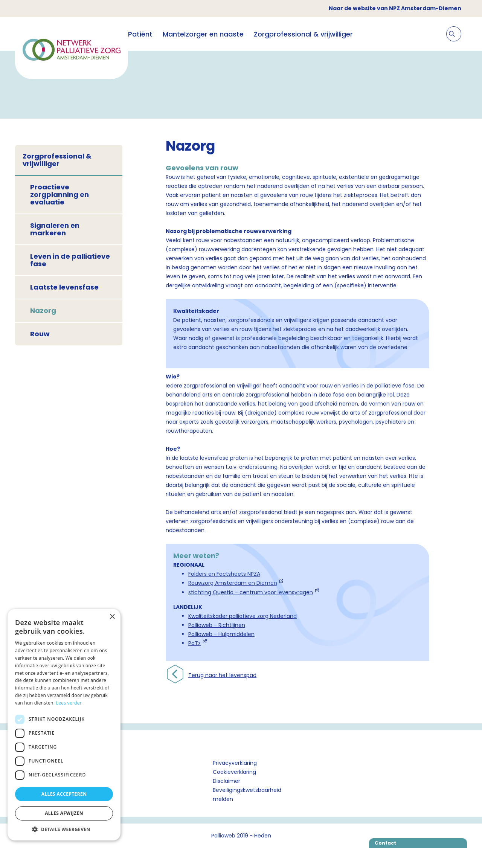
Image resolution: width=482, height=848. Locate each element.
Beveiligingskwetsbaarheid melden (247, 794)
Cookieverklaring (234, 772)
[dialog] (64, 724)
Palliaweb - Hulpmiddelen (221, 634)
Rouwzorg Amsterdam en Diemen (232, 583)
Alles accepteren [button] (64, 794)
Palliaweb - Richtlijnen (216, 625)
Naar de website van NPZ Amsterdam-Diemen (395, 8)
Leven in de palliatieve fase (70, 260)
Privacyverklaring (235, 763)
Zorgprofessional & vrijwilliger (303, 34)
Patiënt (140, 34)
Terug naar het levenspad (222, 675)
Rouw (40, 334)
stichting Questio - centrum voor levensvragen (250, 592)
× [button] (112, 617)
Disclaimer (226, 781)
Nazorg (43, 310)
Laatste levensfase (64, 287)
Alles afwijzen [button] (64, 813)
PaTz (194, 643)
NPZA (253, 574)
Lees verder (69, 703)
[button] (64, 829)
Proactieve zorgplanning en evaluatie (59, 194)
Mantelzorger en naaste (203, 34)
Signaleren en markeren (54, 229)
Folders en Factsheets (217, 574)
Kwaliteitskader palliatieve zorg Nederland (242, 616)
